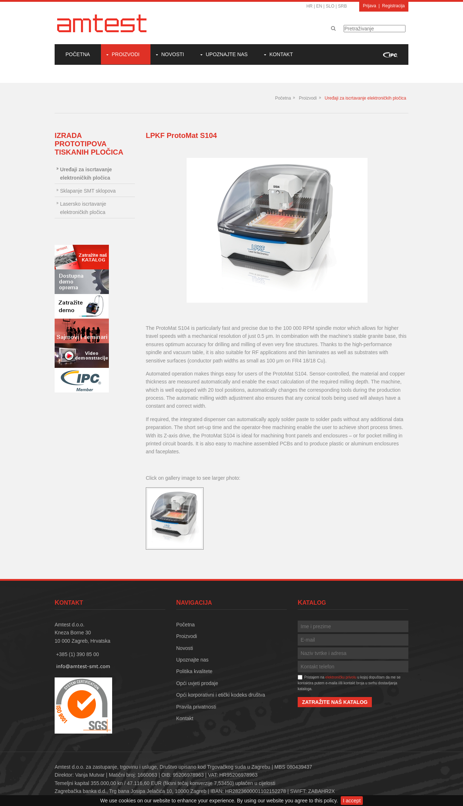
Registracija (393, 5)
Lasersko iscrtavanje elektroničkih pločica (83, 208)
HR (309, 6)
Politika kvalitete (194, 671)
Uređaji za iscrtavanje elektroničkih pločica (365, 98)
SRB (342, 6)
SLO (330, 6)
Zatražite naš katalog (335, 702)
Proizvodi (126, 54)
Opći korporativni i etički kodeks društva (220, 695)
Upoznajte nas (227, 54)
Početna (77, 54)
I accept (352, 800)
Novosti (172, 54)
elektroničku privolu (340, 677)
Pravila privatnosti (196, 707)
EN (319, 6)
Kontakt (281, 54)
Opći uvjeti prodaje (197, 683)
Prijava (369, 5)
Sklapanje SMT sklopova (88, 191)
